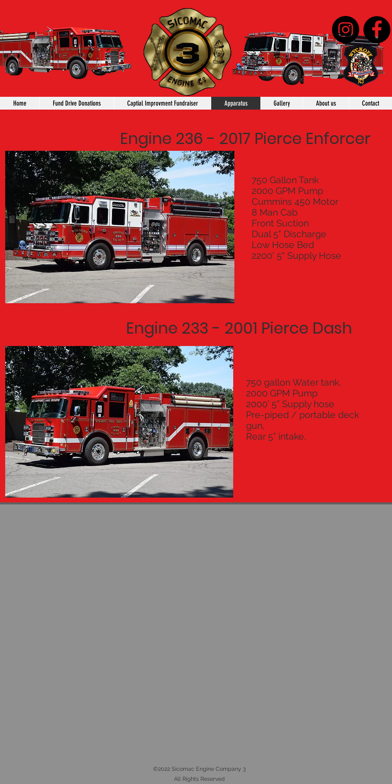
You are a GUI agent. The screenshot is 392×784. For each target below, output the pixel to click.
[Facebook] (376, 29)
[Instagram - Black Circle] (345, 29)
